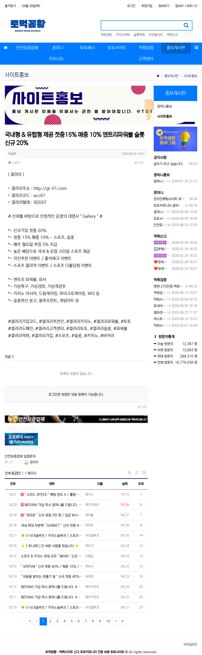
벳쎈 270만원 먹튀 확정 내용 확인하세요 (168, 286)
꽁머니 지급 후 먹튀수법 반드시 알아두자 (160, 212)
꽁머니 (158, 193)
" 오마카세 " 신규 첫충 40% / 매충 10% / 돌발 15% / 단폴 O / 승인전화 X (52, 566)
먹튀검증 (106, 35)
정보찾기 (163, 6)
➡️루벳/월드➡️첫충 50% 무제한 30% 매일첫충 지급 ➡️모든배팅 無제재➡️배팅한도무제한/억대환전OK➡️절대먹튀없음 (162, 249)
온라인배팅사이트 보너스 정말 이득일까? (171, 199)
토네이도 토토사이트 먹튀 (160, 306)
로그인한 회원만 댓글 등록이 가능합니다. (76, 394)
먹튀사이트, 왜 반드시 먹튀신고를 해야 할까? (160, 299)
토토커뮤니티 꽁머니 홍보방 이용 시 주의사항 (168, 205)
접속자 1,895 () (186, 6)
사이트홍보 (190, 76)
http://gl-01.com (50, 188)
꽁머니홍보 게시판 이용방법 (160, 181)
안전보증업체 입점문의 (20, 456)
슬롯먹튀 (139, 35)
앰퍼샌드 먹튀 (160, 312)
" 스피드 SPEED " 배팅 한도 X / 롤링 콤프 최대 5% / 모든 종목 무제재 (52, 495)
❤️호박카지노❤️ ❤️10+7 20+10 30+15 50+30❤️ (162, 262)
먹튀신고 (172, 35)
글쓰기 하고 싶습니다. (168, 164)
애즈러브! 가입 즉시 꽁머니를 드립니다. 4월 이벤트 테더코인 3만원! (52, 505)
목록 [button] (139, 163)
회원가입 (146, 6)
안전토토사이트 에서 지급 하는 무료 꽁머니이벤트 (160, 225)
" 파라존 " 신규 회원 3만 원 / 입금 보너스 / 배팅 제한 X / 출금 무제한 (52, 515)
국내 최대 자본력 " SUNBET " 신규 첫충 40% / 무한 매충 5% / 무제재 (52, 525)
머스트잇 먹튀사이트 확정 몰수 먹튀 (160, 319)
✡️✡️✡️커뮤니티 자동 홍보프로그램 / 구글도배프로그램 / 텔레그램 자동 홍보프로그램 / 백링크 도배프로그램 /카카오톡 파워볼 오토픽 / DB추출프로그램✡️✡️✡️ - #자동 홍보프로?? (162, 256)
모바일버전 (190, 644)
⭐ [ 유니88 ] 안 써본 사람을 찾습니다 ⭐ (50, 546)
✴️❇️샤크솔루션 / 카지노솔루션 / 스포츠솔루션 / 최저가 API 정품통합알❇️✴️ (52, 536)
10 (108, 621)
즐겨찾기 (10, 6)
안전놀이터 (156, 35)
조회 (141, 484)
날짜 (125, 484)
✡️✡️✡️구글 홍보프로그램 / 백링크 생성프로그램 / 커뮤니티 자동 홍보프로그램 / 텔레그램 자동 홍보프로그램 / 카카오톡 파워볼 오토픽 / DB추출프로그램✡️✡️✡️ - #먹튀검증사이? (162, 243)
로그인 (131, 6)
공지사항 (160, 158)
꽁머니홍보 (164, 106)
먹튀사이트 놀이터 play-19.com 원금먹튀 (160, 326)
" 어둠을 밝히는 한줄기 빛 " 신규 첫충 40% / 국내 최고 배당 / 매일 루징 (52, 577)
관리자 (31, 462)
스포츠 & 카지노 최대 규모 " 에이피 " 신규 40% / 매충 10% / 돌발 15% (52, 556)
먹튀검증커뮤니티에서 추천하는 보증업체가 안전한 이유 (160, 293)
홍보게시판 (171, 76)
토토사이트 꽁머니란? (160, 219)
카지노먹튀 (123, 35)
